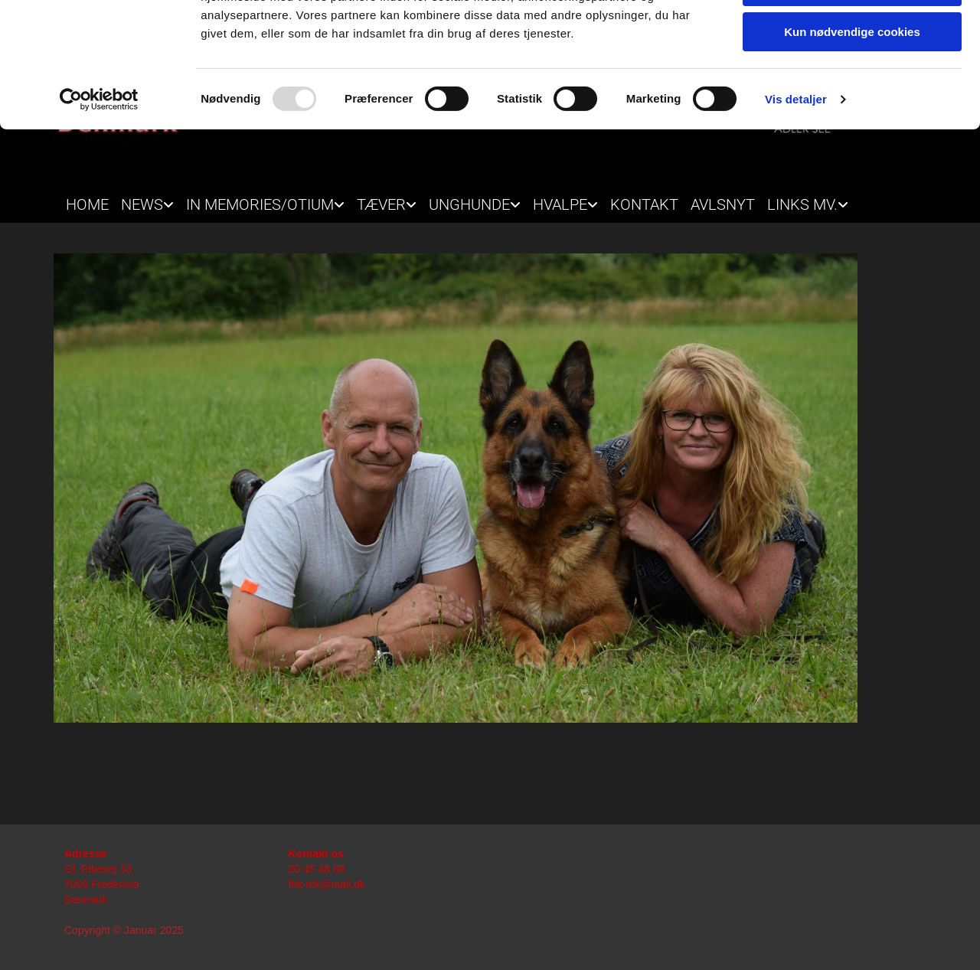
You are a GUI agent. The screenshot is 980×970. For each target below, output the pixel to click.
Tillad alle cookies (852, 37)
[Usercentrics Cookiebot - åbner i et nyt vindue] (99, 195)
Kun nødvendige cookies (852, 127)
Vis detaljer (796, 194)
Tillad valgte (852, 83)
